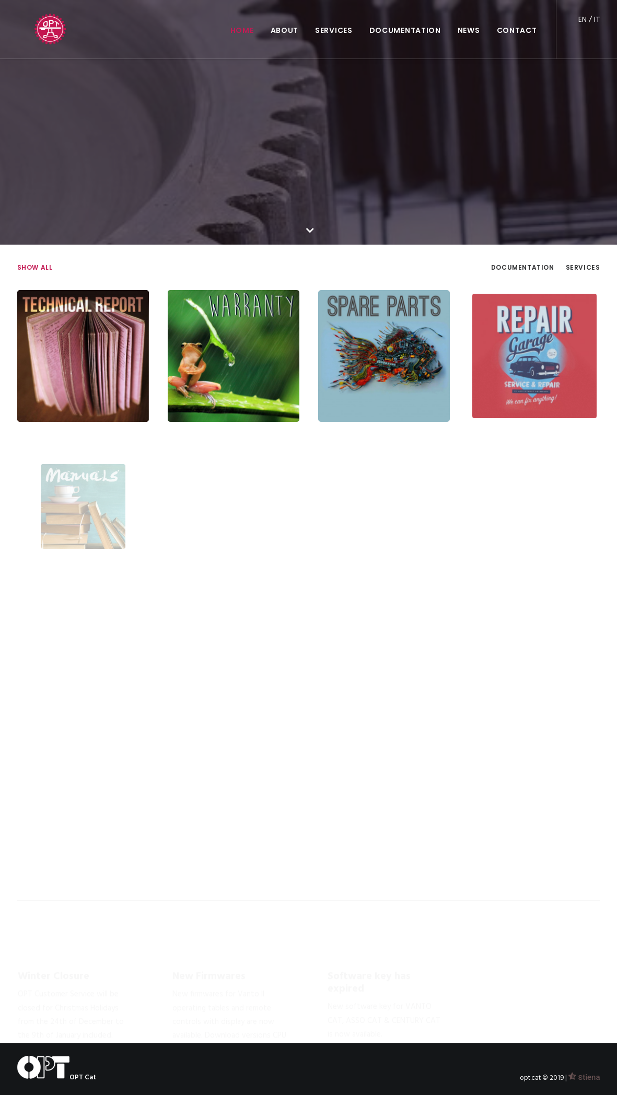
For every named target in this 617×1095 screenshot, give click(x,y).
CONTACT (517, 19)
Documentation (522, 267)
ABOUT (285, 19)
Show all (35, 267)
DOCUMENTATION (405, 19)
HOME (242, 19)
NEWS (469, 19)
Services (583, 267)
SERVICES (334, 19)
